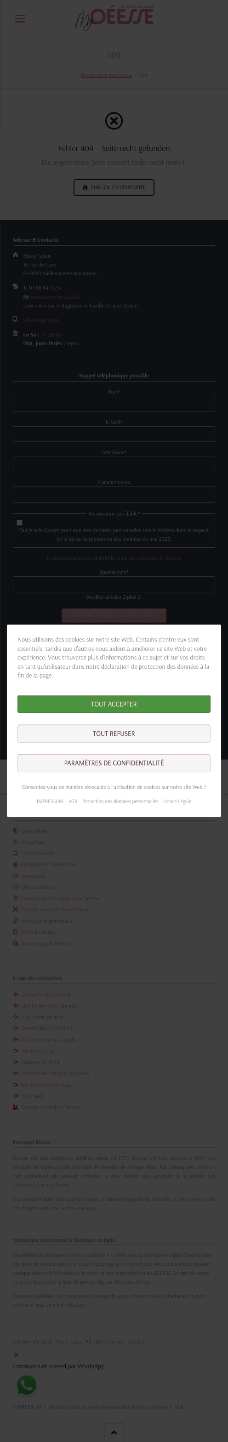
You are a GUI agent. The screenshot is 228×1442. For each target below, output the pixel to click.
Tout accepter (114, 704)
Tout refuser (114, 734)
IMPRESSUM (50, 802)
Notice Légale (177, 802)
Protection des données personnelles (120, 802)
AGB (72, 802)
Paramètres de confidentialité (114, 763)
